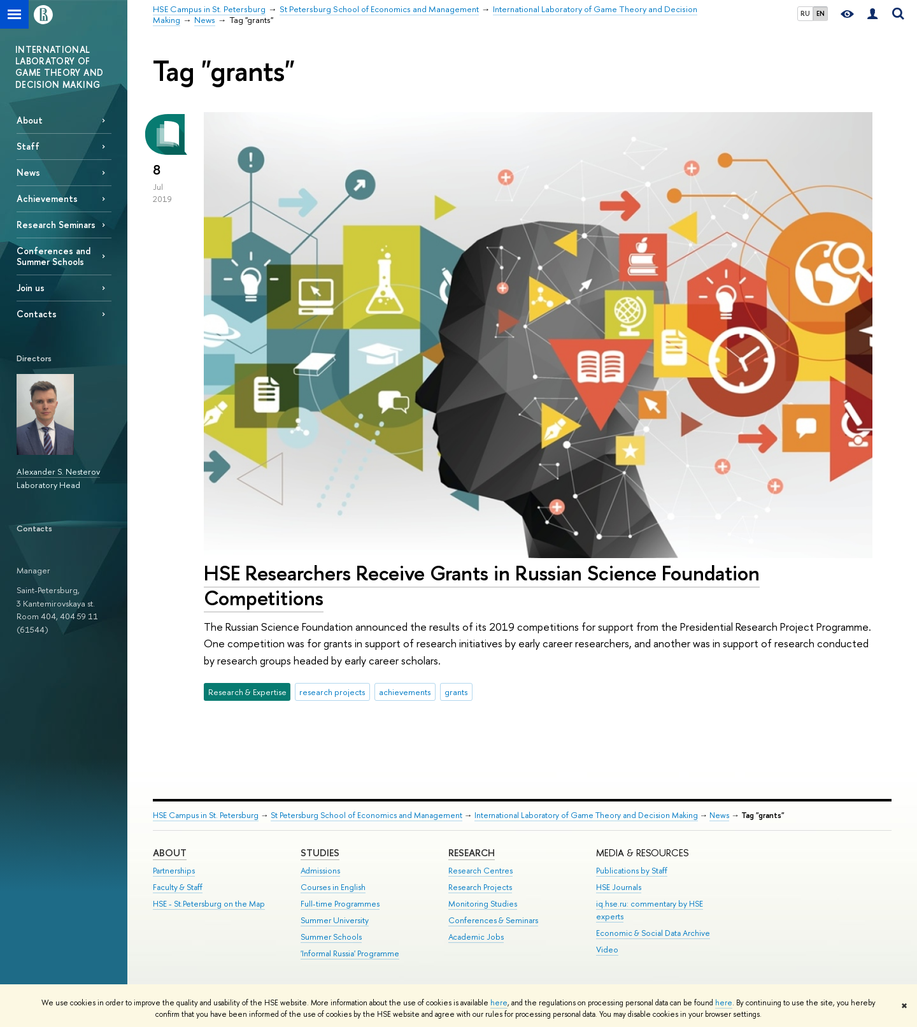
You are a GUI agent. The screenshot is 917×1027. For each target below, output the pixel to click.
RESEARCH (471, 852)
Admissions (320, 870)
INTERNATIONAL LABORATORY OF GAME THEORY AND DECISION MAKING (59, 66)
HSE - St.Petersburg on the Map (209, 903)
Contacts (37, 314)
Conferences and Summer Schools (53, 256)
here (499, 1003)
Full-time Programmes (340, 903)
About (30, 120)
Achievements (47, 198)
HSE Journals (618, 887)
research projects (332, 692)
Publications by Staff (631, 870)
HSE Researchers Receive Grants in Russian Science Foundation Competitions (482, 585)
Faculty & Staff (178, 887)
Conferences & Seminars (493, 920)
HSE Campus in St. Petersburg (206, 815)
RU (805, 13)
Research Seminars (56, 225)
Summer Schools (331, 936)
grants (455, 692)
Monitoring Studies (482, 903)
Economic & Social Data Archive (653, 933)
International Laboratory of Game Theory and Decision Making (586, 815)
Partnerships (174, 870)
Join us (31, 288)
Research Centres (480, 870)
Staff (28, 146)
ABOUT (170, 852)
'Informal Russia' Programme (350, 953)
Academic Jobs (476, 936)
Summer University (335, 920)
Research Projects (480, 887)
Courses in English (333, 887)
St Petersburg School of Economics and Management (366, 815)
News (28, 172)
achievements (404, 692)
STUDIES (320, 852)
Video (607, 949)
